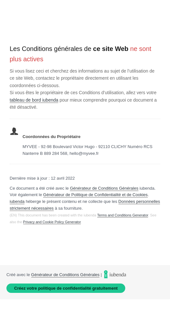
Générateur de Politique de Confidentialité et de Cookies (95, 194)
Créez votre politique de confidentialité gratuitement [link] (66, 288)
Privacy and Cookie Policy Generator (52, 222)
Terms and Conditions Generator (122, 215)
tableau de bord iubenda (34, 100)
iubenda (17, 201)
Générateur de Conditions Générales (104, 188)
